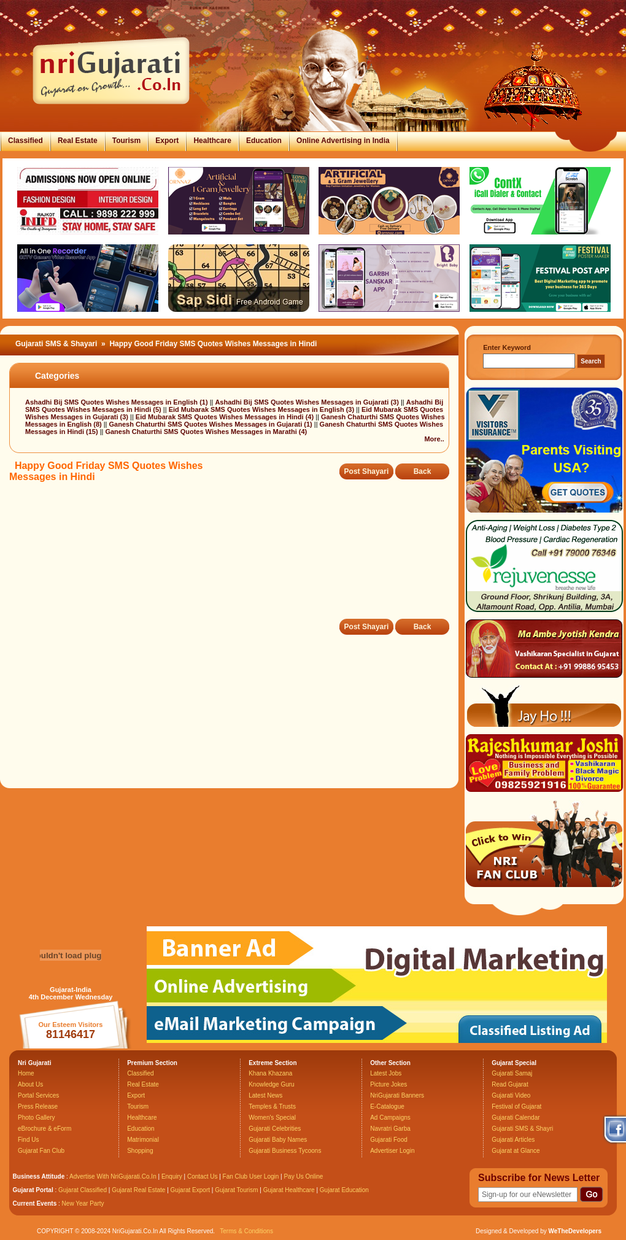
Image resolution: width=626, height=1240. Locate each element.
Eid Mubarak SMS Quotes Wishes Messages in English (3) (263, 409)
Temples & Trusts (272, 1106)
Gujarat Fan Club (41, 1150)
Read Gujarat (510, 1084)
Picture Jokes (388, 1084)
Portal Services (38, 1095)
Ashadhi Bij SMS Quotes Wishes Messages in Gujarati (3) (307, 402)
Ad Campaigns (390, 1117)
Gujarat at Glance (515, 1150)
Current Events (35, 1203)
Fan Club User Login (251, 1176)
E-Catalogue (387, 1106)
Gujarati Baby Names (278, 1139)
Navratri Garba (390, 1128)
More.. (434, 439)
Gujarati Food (389, 1139)
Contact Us (202, 1176)
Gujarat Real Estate (138, 1190)
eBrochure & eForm (44, 1128)
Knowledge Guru (272, 1084)
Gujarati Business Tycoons (285, 1150)
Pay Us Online (303, 1176)
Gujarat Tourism (236, 1190)
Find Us (28, 1139)
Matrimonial (143, 1139)
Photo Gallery (36, 1117)
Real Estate (78, 140)
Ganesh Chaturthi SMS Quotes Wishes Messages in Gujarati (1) (211, 424)
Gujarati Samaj (512, 1073)
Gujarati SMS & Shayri (522, 1128)
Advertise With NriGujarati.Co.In (112, 1176)
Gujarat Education (344, 1190)
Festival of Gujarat (516, 1106)
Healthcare (212, 140)
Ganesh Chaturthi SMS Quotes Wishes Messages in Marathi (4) (206, 431)
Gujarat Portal (33, 1190)
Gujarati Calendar (515, 1117)
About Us (30, 1084)
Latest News (265, 1095)
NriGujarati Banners (397, 1095)
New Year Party (83, 1203)
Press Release (38, 1106)
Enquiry (172, 1176)
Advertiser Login (392, 1150)
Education (264, 140)
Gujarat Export (190, 1190)
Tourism (126, 140)
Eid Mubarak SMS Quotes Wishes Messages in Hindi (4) (225, 416)
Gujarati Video (511, 1095)
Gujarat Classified (82, 1190)
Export (167, 140)
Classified (25, 140)
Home (26, 1073)
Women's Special (272, 1117)
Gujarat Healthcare (289, 1190)
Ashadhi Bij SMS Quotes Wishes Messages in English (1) (117, 402)
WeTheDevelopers (574, 1231)
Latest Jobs (385, 1073)
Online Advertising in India (343, 140)
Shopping (140, 1150)
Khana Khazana (270, 1073)
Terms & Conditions (246, 1231)
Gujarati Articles (513, 1139)
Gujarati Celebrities (275, 1128)
